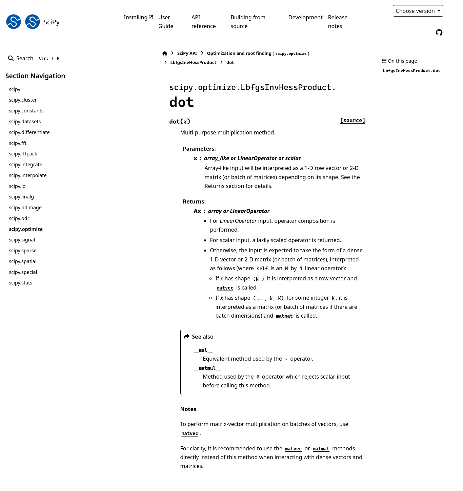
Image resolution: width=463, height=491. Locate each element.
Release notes (338, 22)
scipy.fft (17, 143)
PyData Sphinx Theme (411, 475)
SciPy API (150, 53)
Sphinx (51, 481)
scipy (14, 89)
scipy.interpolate (27, 175)
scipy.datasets (25, 121)
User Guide (166, 22)
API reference (204, 22)
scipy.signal (22, 239)
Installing (136, 17)
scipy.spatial (22, 261)
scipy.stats (20, 282)
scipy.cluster (23, 100)
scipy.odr (19, 218)
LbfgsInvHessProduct (305, 53)
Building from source (247, 22)
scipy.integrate (25, 164)
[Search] (35, 58)
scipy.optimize (25, 229)
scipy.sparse (22, 250)
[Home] (127, 53)
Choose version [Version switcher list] (416, 11)
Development (305, 17)
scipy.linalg (21, 196)
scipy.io (17, 186)
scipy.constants (26, 110)
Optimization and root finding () (221, 53)
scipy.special (23, 272)
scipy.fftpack (23, 153)
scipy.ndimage (25, 207)
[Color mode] (453, 11)
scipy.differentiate (29, 132)
